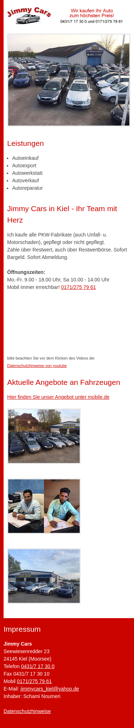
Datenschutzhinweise (27, 711)
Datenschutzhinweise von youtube (37, 365)
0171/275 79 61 (78, 287)
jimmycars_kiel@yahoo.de (49, 689)
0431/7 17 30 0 (37, 666)
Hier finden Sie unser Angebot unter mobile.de (58, 397)
